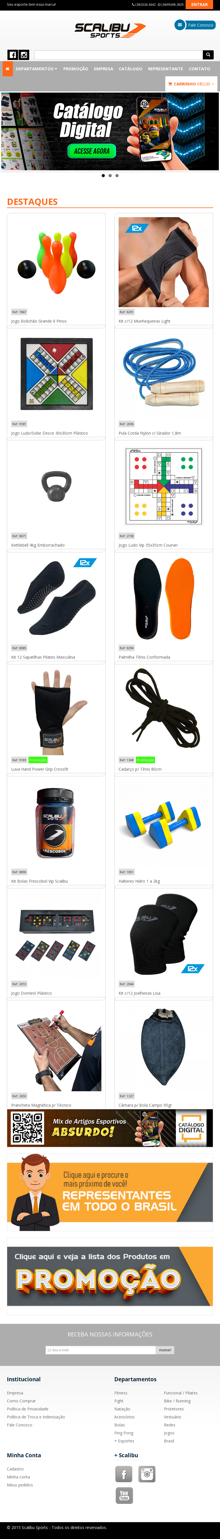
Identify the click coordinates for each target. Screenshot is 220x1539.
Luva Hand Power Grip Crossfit (39, 769)
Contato (199, 68)
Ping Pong (123, 1433)
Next (214, 130)
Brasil (169, 1441)
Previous (5, 130)
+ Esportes (124, 1441)
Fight (118, 1401)
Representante (165, 68)
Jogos (169, 1433)
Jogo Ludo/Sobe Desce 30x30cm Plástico (49, 433)
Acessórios (124, 1417)
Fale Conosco (19, 1425)
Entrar (199, 4)
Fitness (120, 1393)
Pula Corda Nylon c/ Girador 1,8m (150, 433)
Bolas (119, 1425)
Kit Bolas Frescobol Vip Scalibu (39, 881)
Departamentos (37, 68)
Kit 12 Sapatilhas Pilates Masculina (43, 657)
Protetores (174, 1409)
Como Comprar (21, 1401)
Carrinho (191, 84)
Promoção (75, 68)
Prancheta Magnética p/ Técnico (41, 1105)
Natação (122, 1409)
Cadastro (15, 1469)
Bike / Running (177, 1401)
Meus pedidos (20, 1485)
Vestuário (172, 1417)
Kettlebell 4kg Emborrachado (38, 545)
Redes (169, 1425)
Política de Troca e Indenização (36, 1417)
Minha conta (18, 1477)
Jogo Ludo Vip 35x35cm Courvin (148, 545)
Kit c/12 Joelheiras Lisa (139, 993)
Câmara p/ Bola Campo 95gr (145, 1105)
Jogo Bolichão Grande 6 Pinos (39, 321)
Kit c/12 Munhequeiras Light (144, 321)
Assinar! (165, 1350)
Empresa (103, 68)
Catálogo (130, 68)
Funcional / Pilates (181, 1393)
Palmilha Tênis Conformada (144, 657)
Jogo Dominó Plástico (31, 993)
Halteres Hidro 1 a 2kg (139, 881)
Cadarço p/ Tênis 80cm (140, 769)
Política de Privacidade (27, 1409)
